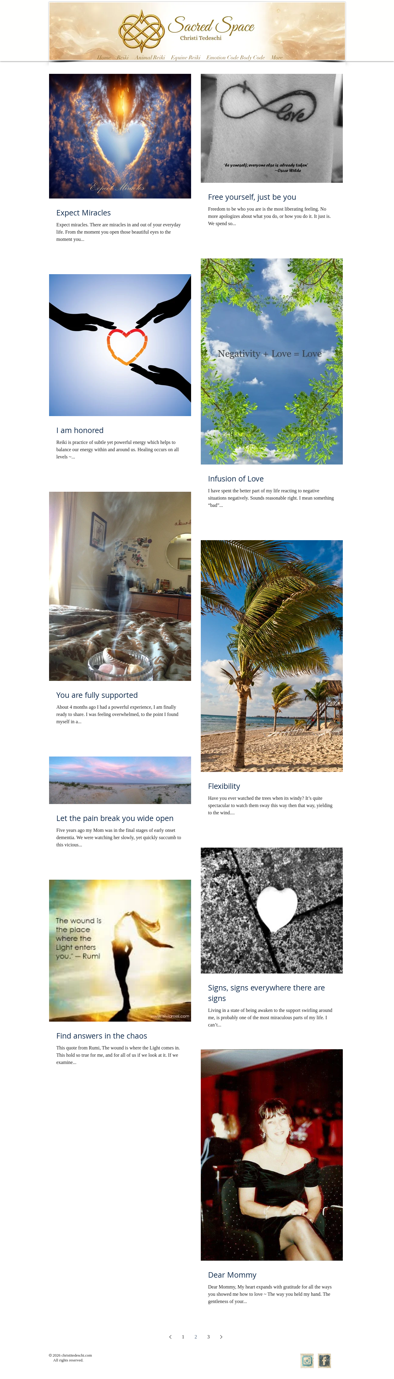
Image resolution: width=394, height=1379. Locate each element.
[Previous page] (170, 1336)
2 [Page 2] (196, 1336)
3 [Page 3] (208, 1336)
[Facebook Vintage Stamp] (324, 1361)
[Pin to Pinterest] (160, 115)
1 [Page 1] (183, 1336)
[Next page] (221, 1336)
